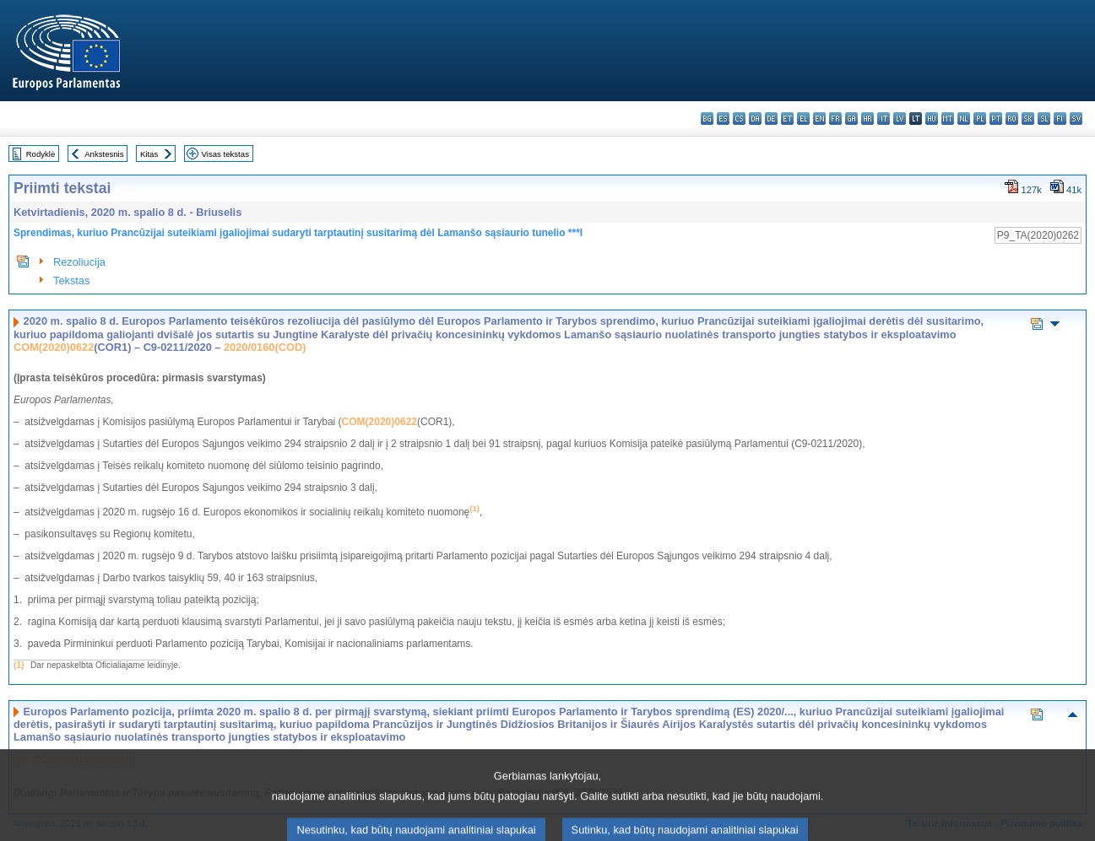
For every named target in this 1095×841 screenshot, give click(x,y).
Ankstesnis (103, 154)
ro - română (1012, 118)
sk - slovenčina (1028, 118)
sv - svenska (1076, 118)
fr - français (835, 118)
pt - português (995, 118)
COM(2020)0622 (54, 347)
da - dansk (755, 118)
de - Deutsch (771, 118)
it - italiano (883, 118)
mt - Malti (947, 118)
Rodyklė (41, 154)
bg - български (707, 118)
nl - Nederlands (963, 118)
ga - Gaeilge (851, 118)
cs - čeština (739, 118)
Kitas (149, 154)
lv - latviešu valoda (899, 118)
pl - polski (979, 118)
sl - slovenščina (1044, 118)
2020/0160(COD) (265, 347)
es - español (723, 118)
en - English (819, 118)
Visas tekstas (225, 154)
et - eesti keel (787, 118)
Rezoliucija (79, 262)
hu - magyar (931, 118)
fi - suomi (1060, 118)
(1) (19, 665)
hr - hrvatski (867, 118)
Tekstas (71, 280)
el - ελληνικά (803, 118)
